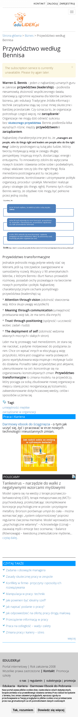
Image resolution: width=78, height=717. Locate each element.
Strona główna (11, 36)
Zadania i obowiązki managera (25, 570)
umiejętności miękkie (16, 407)
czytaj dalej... (10, 538)
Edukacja (8, 686)
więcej (72, 638)
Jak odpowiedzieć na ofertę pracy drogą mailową (38, 613)
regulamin (36, 680)
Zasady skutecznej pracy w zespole (29, 577)
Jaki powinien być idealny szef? (26, 600)
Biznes (29, 36)
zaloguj (52, 3)
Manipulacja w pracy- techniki (25, 594)
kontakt (39, 3)
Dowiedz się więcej (51, 711)
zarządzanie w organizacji (19, 412)
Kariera (22, 686)
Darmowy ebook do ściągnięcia (26, 424)
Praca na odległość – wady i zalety (28, 626)
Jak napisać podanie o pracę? (25, 607)
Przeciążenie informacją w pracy (27, 619)
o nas (23, 680)
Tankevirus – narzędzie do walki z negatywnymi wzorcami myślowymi (33, 485)
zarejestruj (67, 3)
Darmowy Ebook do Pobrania (50, 686)
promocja (70, 680)
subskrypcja (53, 680)
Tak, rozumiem (23, 711)
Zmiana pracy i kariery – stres (25, 632)
